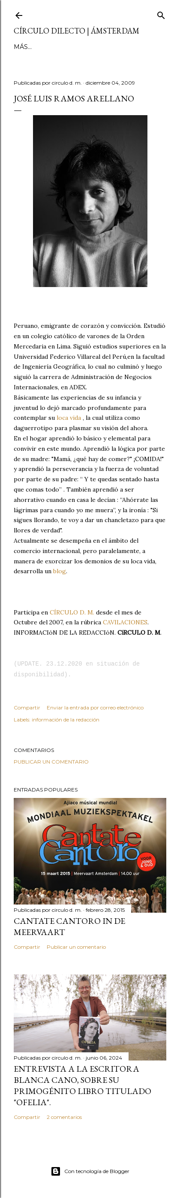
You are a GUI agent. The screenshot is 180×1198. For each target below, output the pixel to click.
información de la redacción (65, 719)
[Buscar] (161, 13)
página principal (45, 47)
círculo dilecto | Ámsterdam (76, 31)
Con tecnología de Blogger (90, 1171)
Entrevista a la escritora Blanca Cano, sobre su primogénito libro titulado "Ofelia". (82, 1085)
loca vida (69, 418)
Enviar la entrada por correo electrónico (95, 707)
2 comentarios (64, 1117)
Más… (90, 47)
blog (59, 571)
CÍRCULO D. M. (72, 612)
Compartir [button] (27, 707)
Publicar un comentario (51, 761)
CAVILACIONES (125, 622)
